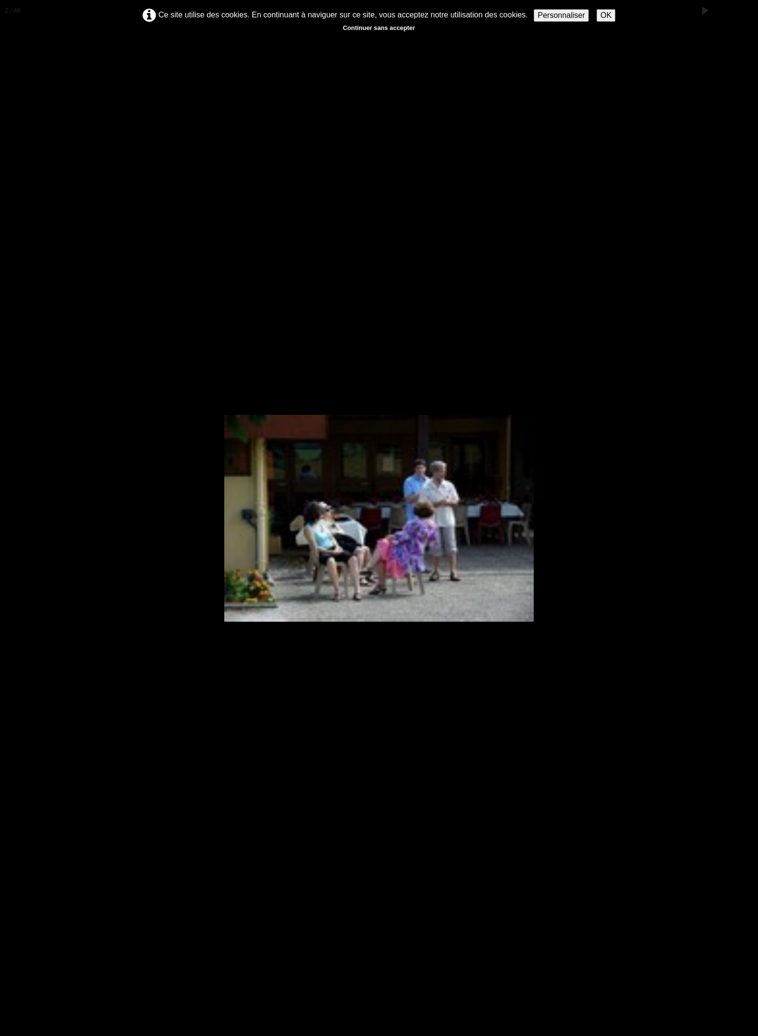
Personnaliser (561, 15)
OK (606, 15)
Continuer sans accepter (379, 27)
